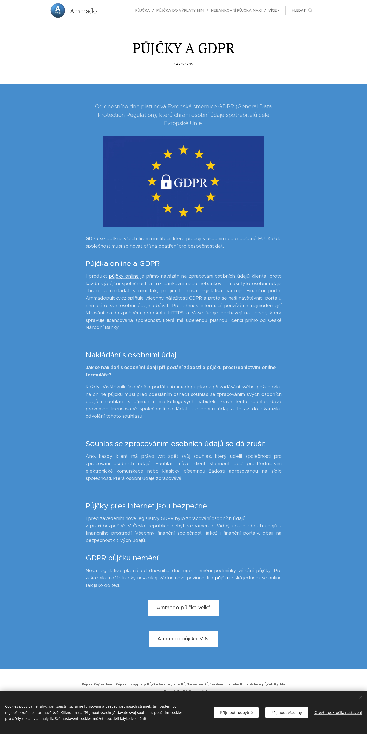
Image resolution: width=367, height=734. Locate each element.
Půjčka (87, 684)
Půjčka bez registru (163, 684)
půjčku (222, 578)
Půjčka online (192, 684)
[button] (302, 10)
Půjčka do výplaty (131, 684)
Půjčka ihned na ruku (221, 684)
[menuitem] (117, 10)
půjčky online (124, 276)
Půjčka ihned (104, 684)
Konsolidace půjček (256, 684)
